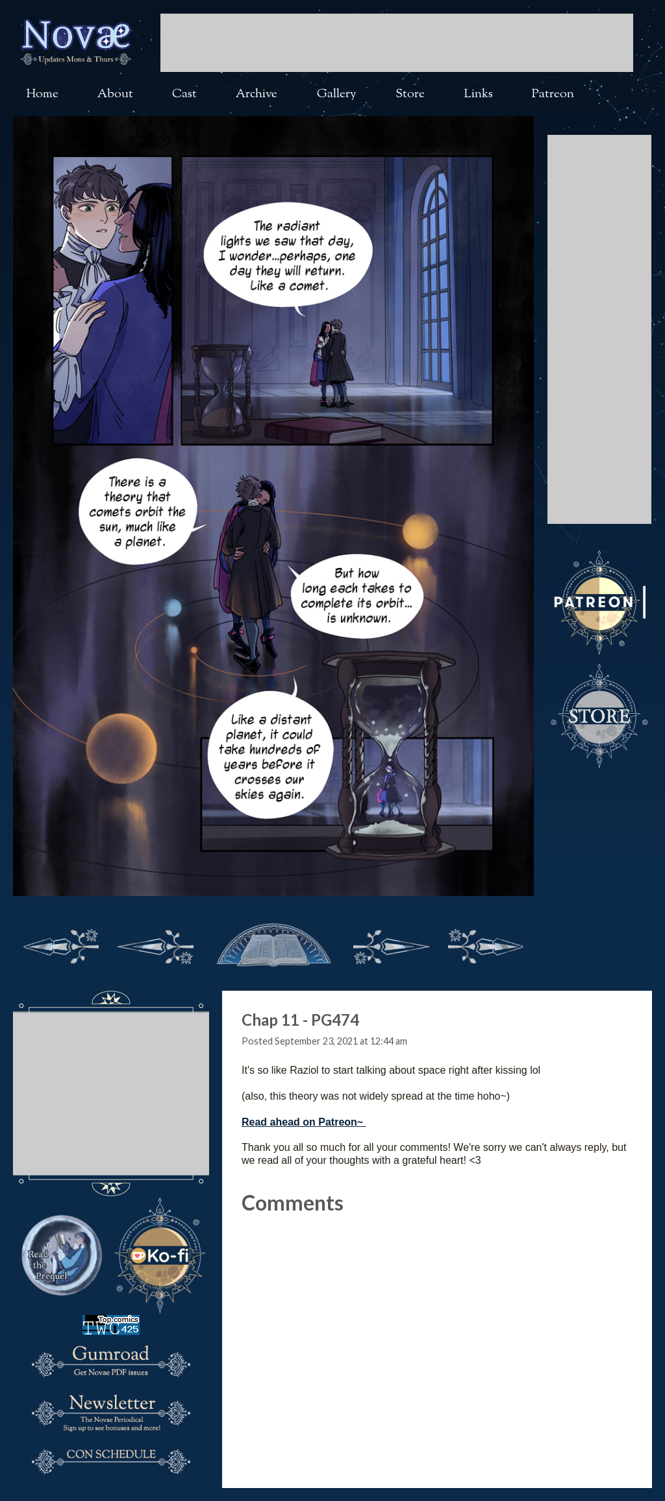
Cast (184, 94)
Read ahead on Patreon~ (302, 1122)
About (115, 94)
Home (42, 94)
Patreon (553, 94)
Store (410, 94)
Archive (256, 94)
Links (478, 94)
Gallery (337, 94)
